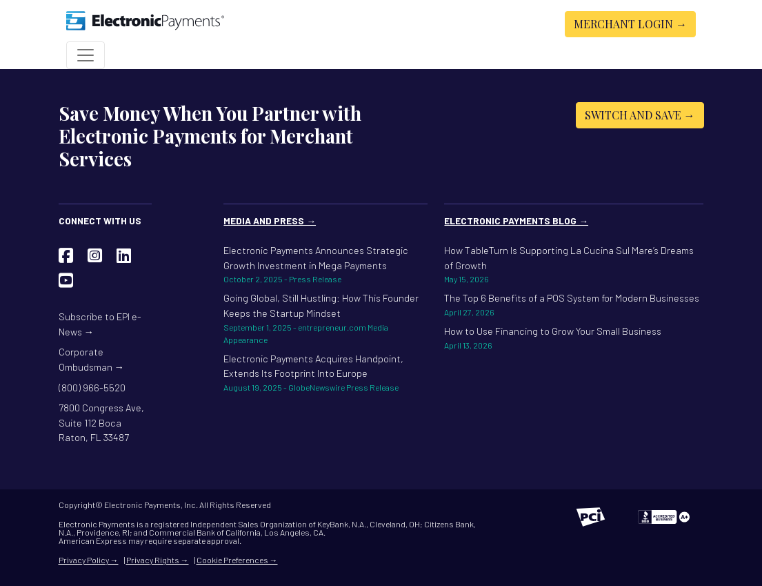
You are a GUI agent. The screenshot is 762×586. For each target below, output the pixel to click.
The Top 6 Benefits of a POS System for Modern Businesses (573, 305)
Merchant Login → (630, 24)
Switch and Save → (640, 115)
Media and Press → (269, 220)
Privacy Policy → (89, 560)
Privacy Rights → (157, 560)
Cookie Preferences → (237, 560)
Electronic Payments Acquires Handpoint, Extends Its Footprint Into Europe (325, 373)
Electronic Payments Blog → (516, 220)
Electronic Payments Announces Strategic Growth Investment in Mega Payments (325, 264)
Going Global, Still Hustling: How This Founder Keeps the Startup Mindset (325, 318)
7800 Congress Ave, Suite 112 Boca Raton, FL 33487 (101, 422)
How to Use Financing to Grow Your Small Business (573, 338)
